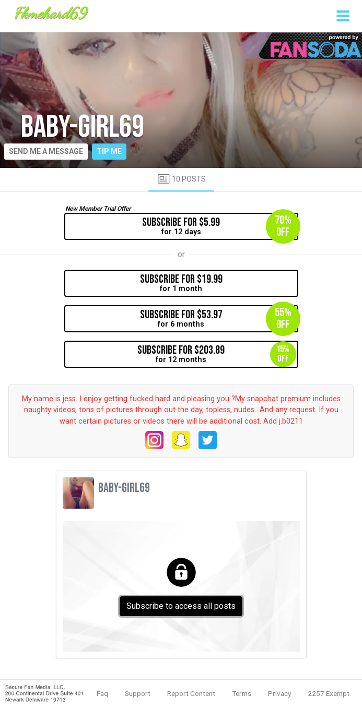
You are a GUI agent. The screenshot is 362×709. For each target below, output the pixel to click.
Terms (241, 693)
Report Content (191, 693)
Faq (102, 693)
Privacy (279, 693)
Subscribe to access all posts (181, 606)
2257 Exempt (328, 693)
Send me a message (46, 151)
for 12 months (216, 354)
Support (137, 693)
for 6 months (219, 318)
